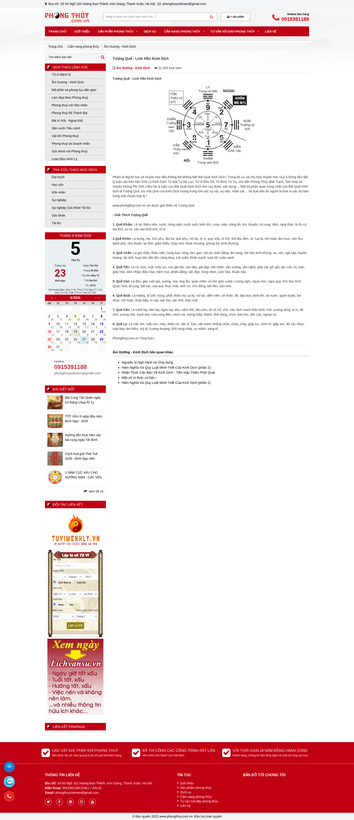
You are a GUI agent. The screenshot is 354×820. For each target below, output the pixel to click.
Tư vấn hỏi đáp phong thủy (199, 801)
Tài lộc (56, 223)
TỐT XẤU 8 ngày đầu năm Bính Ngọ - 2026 (83, 419)
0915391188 (70, 366)
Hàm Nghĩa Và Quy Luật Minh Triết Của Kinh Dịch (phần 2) (166, 367)
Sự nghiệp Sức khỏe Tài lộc (71, 208)
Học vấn (57, 184)
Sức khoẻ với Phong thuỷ (69, 151)
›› (99, 297)
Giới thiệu (187, 783)
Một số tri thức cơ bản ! (139, 378)
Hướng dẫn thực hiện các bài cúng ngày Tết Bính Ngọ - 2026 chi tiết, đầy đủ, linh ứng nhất (84, 437)
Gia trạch (58, 177)
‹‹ (52, 297)
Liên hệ (185, 806)
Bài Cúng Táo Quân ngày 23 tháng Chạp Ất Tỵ (83, 400)
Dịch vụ (185, 792)
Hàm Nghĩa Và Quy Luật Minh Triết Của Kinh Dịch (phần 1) (166, 382)
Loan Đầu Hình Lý (64, 159)
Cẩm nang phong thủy (196, 797)
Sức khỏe (58, 215)
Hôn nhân (58, 192)
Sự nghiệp (59, 200)
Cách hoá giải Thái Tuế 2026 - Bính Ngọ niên (81, 456)
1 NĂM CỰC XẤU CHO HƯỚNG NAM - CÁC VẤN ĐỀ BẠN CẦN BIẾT (83, 475)
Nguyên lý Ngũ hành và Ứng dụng (147, 362)
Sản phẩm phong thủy (196, 788)
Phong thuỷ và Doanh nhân (71, 143)
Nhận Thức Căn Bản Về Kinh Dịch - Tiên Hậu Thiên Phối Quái (168, 372)
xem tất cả (93, 491)
